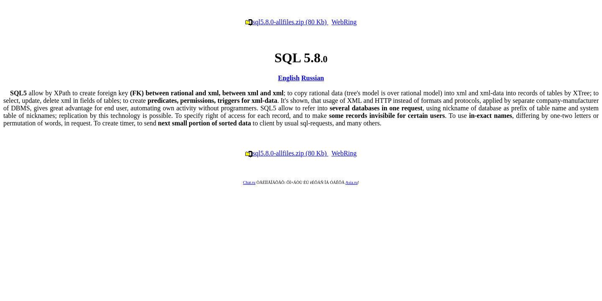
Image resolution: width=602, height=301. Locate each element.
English (289, 78)
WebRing (344, 22)
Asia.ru (351, 182)
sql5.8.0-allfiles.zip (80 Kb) (286, 22)
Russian (312, 78)
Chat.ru (249, 182)
